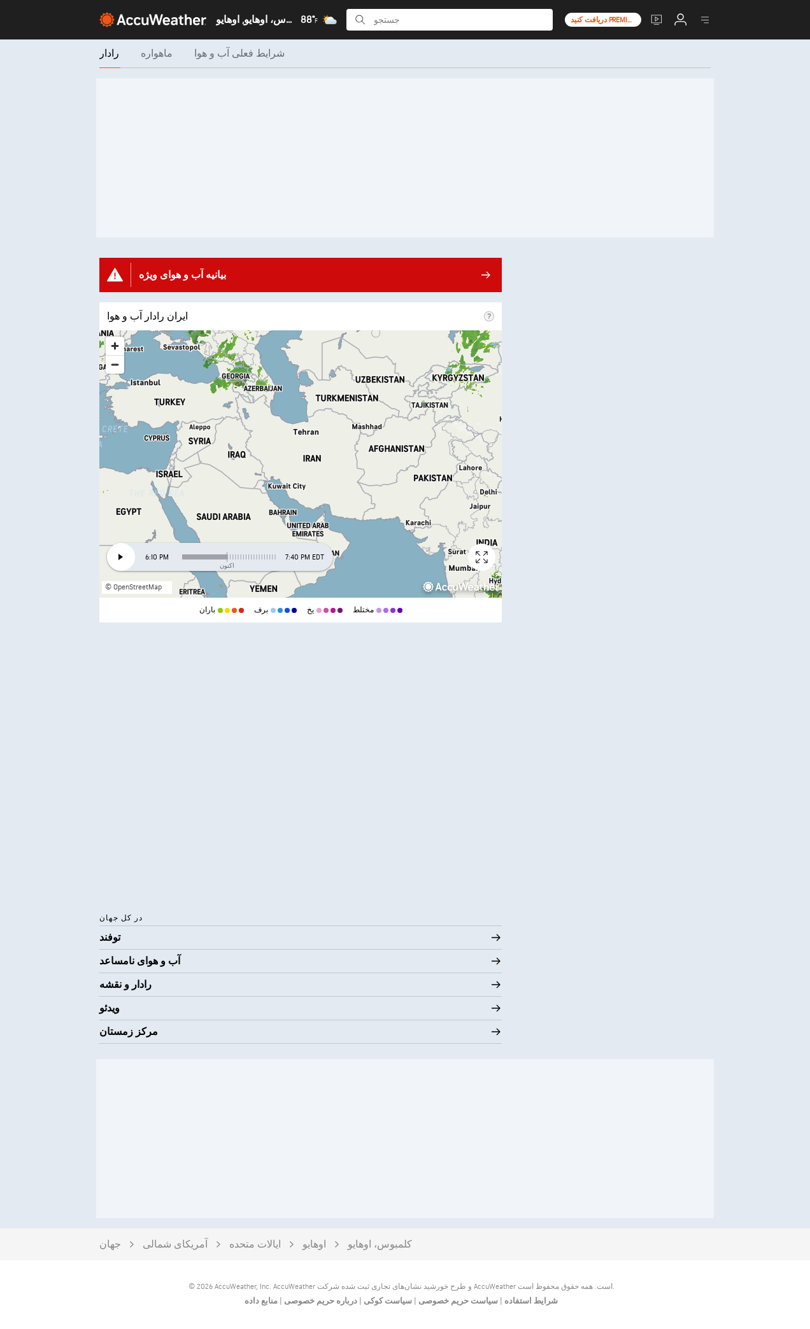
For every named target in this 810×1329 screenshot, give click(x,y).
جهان (110, 1245)
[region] (300, 464)
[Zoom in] (115, 346)
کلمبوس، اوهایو (380, 1245)
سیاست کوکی (387, 1301)
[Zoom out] (115, 364)
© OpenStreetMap (133, 587)
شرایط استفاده (530, 1301)
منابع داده (261, 1301)
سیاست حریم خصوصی (457, 1301)
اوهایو (314, 1245)
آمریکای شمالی (175, 1245)
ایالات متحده (255, 1245)
